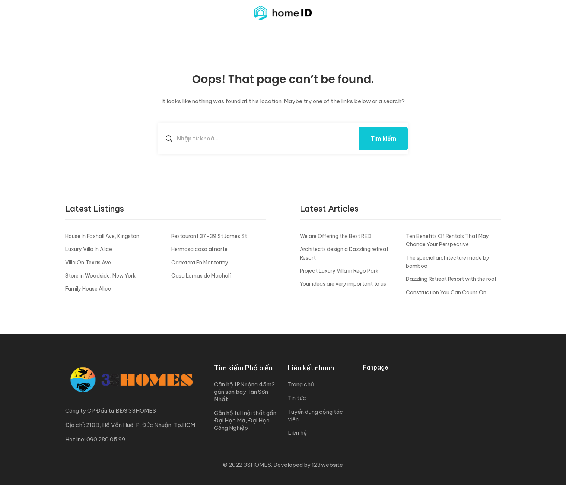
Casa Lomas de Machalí (201, 275)
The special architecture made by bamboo (447, 261)
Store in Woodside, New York (100, 275)
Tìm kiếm (383, 138)
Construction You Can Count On (446, 292)
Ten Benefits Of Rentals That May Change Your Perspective (447, 240)
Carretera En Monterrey (199, 262)
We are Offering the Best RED (335, 236)
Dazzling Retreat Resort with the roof (451, 279)
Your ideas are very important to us (343, 283)
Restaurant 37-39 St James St (209, 236)
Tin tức (297, 398)
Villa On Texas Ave (88, 262)
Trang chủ (301, 384)
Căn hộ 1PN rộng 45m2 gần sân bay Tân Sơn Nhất (244, 392)
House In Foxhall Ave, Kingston (102, 236)
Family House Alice (88, 288)
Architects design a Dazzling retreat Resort (344, 253)
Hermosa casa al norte (199, 249)
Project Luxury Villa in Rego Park (339, 270)
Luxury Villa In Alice (88, 249)
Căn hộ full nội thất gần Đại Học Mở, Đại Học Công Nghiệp (245, 420)
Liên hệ (297, 432)
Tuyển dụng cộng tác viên (315, 415)
